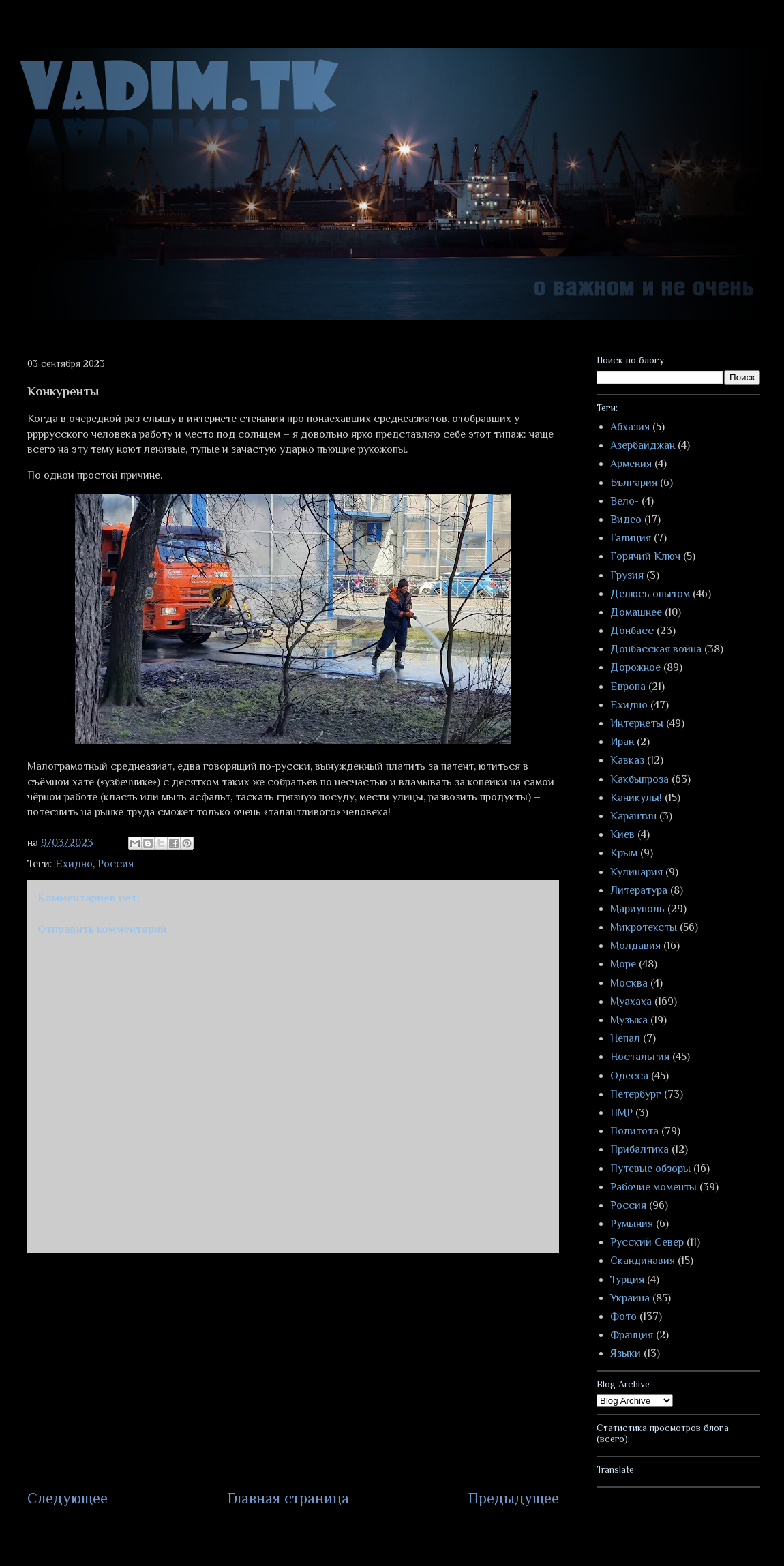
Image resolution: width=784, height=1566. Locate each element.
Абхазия (630, 427)
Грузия (627, 575)
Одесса (629, 1076)
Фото (623, 1316)
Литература (638, 890)
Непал (625, 1038)
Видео (626, 519)
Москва (629, 983)
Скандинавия (642, 1260)
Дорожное (635, 667)
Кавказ (627, 760)
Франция (631, 1335)
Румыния (631, 1224)
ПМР (621, 1112)
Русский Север (647, 1242)
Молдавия (635, 945)
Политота (634, 1131)
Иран (622, 742)
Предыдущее (513, 1498)
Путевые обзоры (650, 1168)
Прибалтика (639, 1149)
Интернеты (636, 723)
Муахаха (631, 1001)
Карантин (633, 816)
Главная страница (288, 1498)
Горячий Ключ (645, 556)
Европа (628, 686)
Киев (622, 834)
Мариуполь (637, 909)
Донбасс (632, 630)
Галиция (630, 538)
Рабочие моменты (653, 1187)
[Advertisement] (293, 1370)
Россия (115, 864)
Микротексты (643, 927)
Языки (625, 1353)
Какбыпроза (639, 779)
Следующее (67, 1498)
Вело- (624, 501)
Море (623, 964)
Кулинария (636, 872)
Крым (623, 853)
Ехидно (74, 864)
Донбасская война (656, 649)
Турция (627, 1280)
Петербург (635, 1094)
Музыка (629, 1020)
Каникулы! (636, 798)
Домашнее (636, 612)
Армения (631, 463)
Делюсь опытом (650, 594)
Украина (630, 1298)
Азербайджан (642, 445)
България (633, 483)
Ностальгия (639, 1057)
